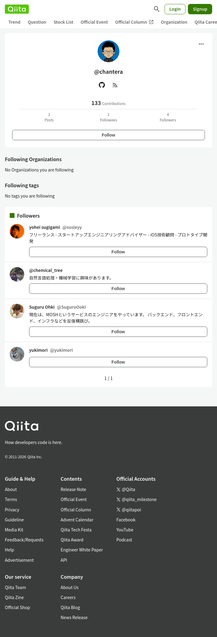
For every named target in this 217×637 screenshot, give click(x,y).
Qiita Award (72, 540)
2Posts (49, 117)
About (11, 489)
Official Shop (17, 607)
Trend (14, 22)
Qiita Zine (14, 597)
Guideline (14, 520)
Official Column (134, 22)
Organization (174, 22)
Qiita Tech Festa (76, 530)
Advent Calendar (77, 520)
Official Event (94, 22)
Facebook (125, 520)
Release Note (73, 489)
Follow (108, 135)
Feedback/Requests (24, 540)
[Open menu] (201, 44)
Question (37, 22)
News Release (74, 617)
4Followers (168, 117)
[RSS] (115, 85)
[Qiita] (17, 9)
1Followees (108, 117)
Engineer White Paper (82, 550)
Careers (68, 597)
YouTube (124, 530)
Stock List (63, 22)
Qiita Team (15, 587)
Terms (11, 499)
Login (175, 9)
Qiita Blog (70, 607)
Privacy (12, 510)
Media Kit (14, 530)
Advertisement (19, 560)
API (64, 560)
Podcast (124, 540)
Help (9, 550)
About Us (69, 587)
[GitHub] (102, 85)
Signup (200, 9)
